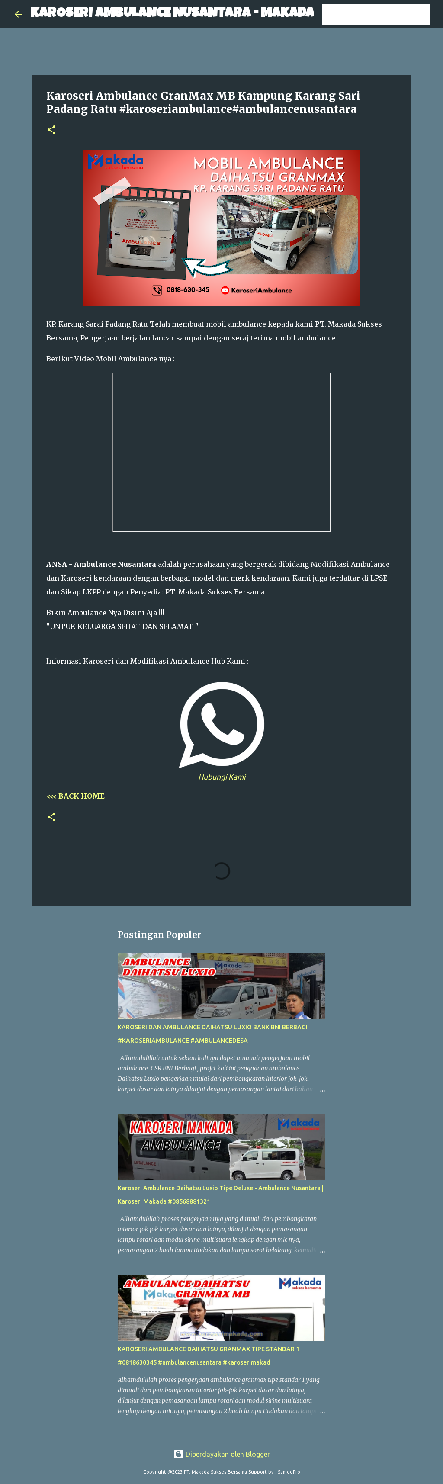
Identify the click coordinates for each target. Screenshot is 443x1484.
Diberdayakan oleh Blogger (221, 1454)
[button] (51, 130)
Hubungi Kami (221, 777)
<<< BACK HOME (75, 796)
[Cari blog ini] (384, 14)
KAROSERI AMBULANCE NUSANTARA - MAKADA (172, 14)
